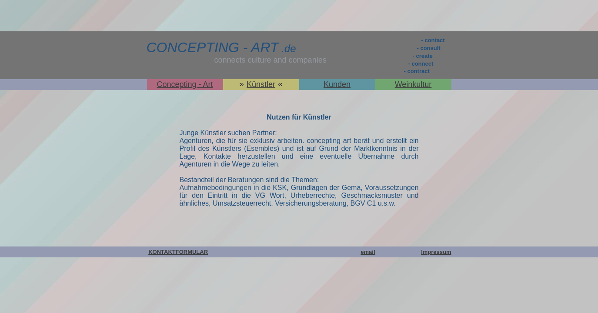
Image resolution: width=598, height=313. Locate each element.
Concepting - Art (185, 84)
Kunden (337, 84)
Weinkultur (413, 84)
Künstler (261, 84)
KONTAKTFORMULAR (178, 252)
